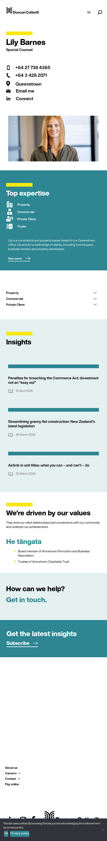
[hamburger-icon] (89, 13)
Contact (12, 778)
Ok (6, 833)
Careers (12, 773)
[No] (102, 829)
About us (11, 767)
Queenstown (28, 84)
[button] (19, 258)
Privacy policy (19, 833)
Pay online (12, 784)
